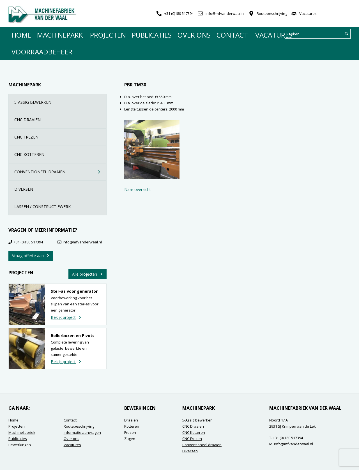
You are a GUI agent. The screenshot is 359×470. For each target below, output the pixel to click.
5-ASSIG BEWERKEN (60, 83)
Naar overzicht (137, 170)
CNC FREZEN (60, 117)
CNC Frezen (192, 419)
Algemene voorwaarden (29, 460)
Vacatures (308, 13)
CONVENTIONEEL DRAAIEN (58, 152)
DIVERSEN (60, 169)
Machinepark (51, 33)
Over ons (155, 33)
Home (20, 33)
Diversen (190, 431)
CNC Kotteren (193, 413)
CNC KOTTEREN (60, 135)
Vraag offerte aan (31, 236)
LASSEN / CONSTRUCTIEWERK (60, 187)
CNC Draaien (193, 406)
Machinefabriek (21, 413)
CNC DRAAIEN (60, 100)
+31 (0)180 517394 (179, 13)
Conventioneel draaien (202, 425)
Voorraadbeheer (258, 33)
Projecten (87, 33)
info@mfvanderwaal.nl (225, 13)
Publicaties (121, 33)
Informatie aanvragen (82, 413)
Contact (185, 33)
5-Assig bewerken (197, 400)
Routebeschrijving (272, 13)
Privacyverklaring (86, 460)
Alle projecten (87, 254)
